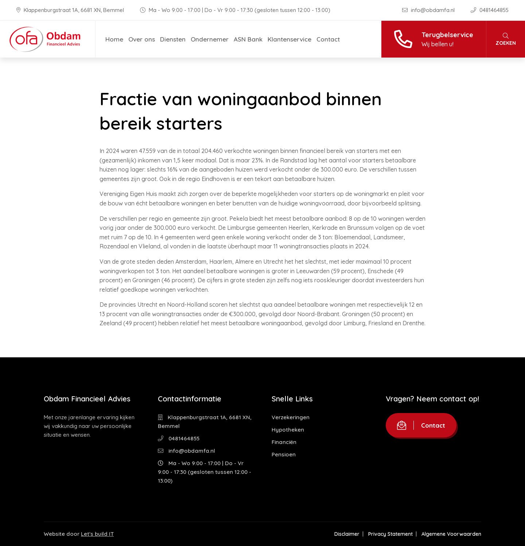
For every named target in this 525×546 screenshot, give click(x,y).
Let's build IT (97, 533)
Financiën (284, 442)
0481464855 (490, 10)
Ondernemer (210, 39)
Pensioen (284, 454)
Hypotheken (288, 429)
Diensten (173, 39)
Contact (328, 39)
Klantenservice (289, 39)
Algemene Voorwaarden (451, 534)
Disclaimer (346, 534)
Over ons (141, 39)
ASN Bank (248, 39)
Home (114, 39)
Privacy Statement (390, 534)
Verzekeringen (291, 417)
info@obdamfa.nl (429, 10)
